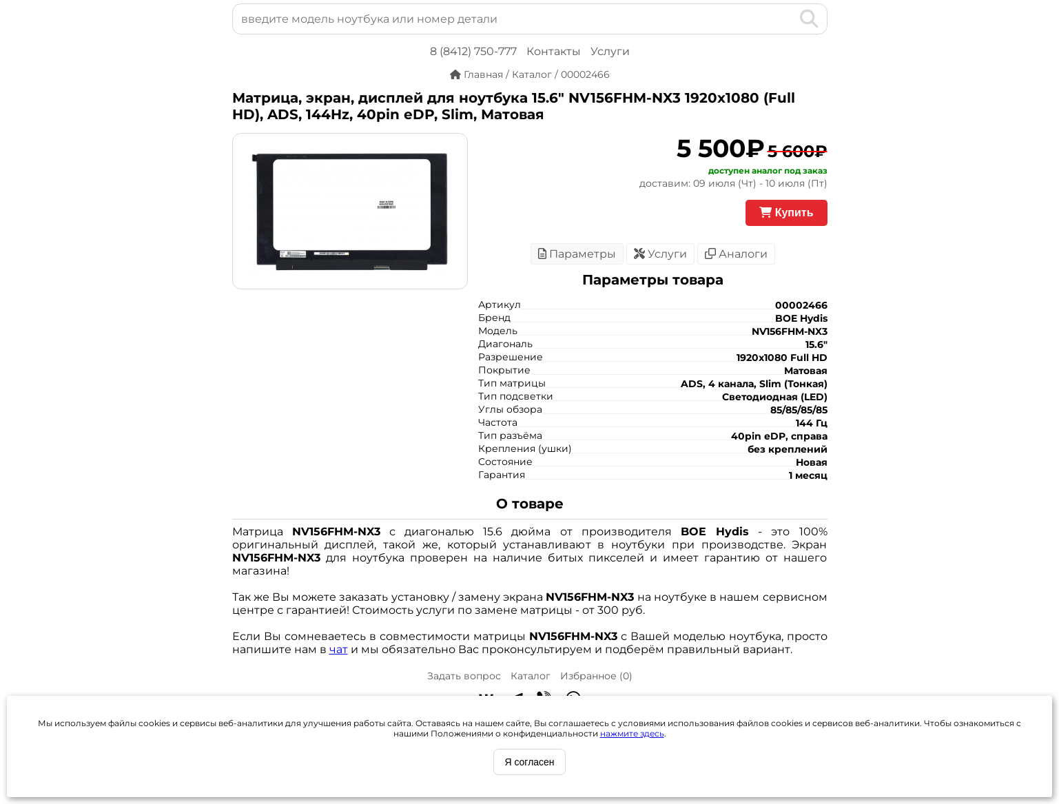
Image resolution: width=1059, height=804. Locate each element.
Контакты (553, 51)
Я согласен (529, 761)
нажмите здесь (632, 733)
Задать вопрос (464, 676)
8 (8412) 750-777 (473, 51)
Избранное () (596, 676)
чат (338, 649)
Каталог (531, 676)
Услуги (610, 51)
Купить (786, 212)
